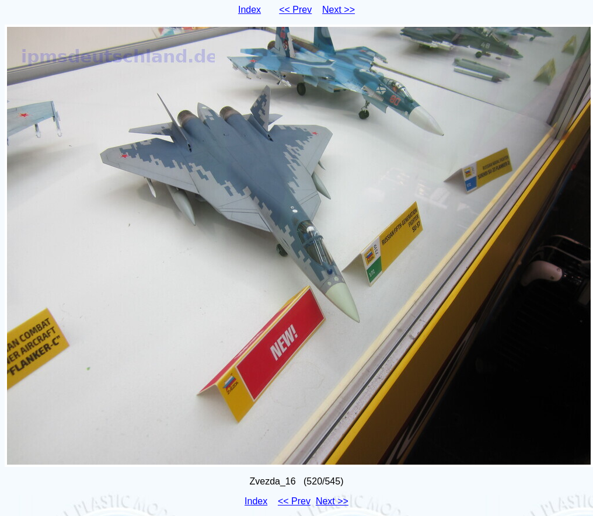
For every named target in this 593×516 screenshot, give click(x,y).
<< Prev (295, 10)
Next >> (338, 10)
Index (249, 10)
